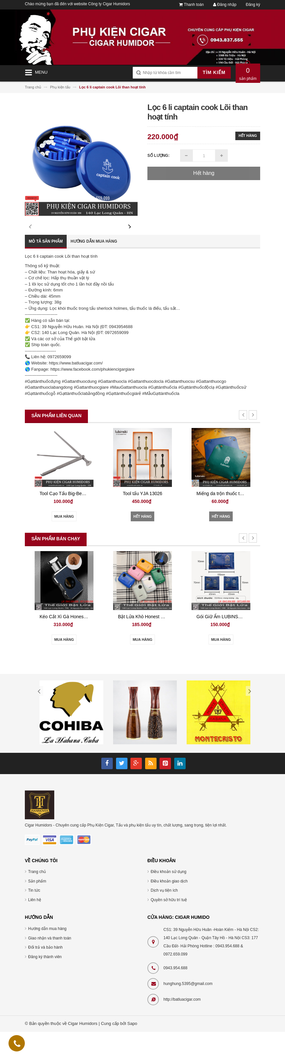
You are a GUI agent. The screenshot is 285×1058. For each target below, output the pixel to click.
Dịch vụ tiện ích (164, 916)
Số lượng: (158, 155)
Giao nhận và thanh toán (49, 964)
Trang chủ (37, 898)
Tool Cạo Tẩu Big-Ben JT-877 (85, 519)
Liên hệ (34, 926)
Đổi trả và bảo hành (45, 973)
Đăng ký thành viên (45, 983)
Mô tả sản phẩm (46, 267)
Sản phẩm (37, 907)
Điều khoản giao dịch (169, 907)
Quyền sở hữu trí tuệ (169, 926)
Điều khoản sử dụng (168, 898)
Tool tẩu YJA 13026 (158, 519)
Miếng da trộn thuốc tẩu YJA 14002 (247, 519)
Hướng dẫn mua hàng (94, 267)
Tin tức (34, 916)
